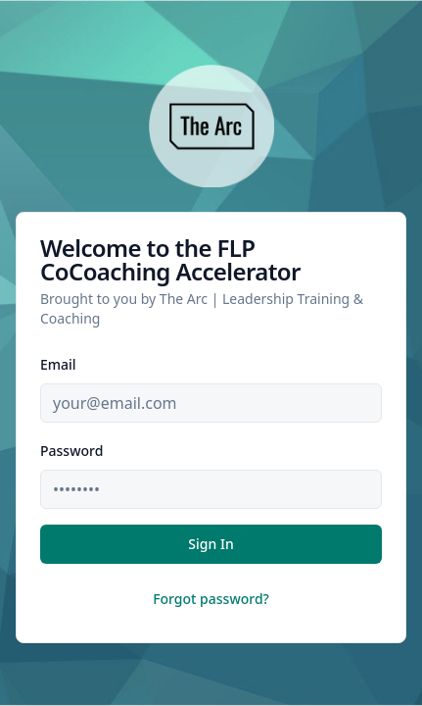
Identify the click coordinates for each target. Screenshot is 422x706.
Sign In (210, 543)
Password (71, 450)
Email (58, 364)
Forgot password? (211, 598)
